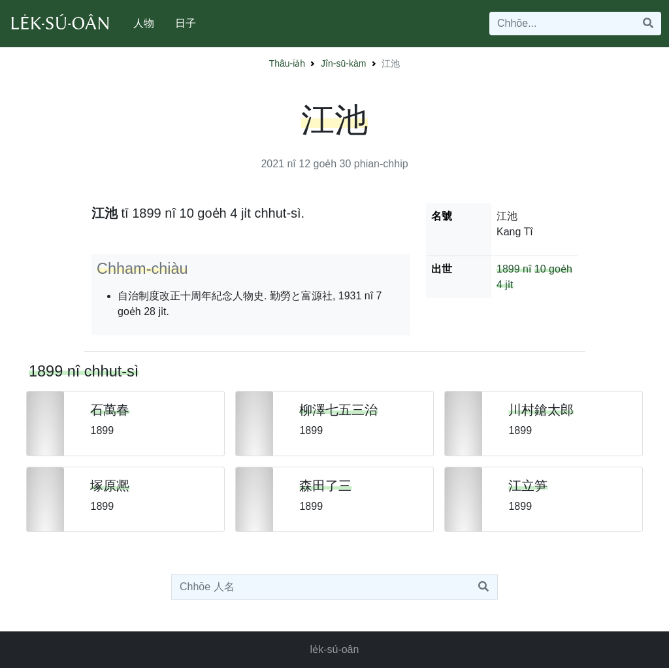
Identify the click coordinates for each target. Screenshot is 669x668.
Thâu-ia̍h (287, 63)
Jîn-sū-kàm (343, 63)
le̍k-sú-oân (334, 649)
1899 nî (514, 269)
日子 (185, 23)
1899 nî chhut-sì (84, 371)
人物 (143, 23)
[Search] (562, 23)
